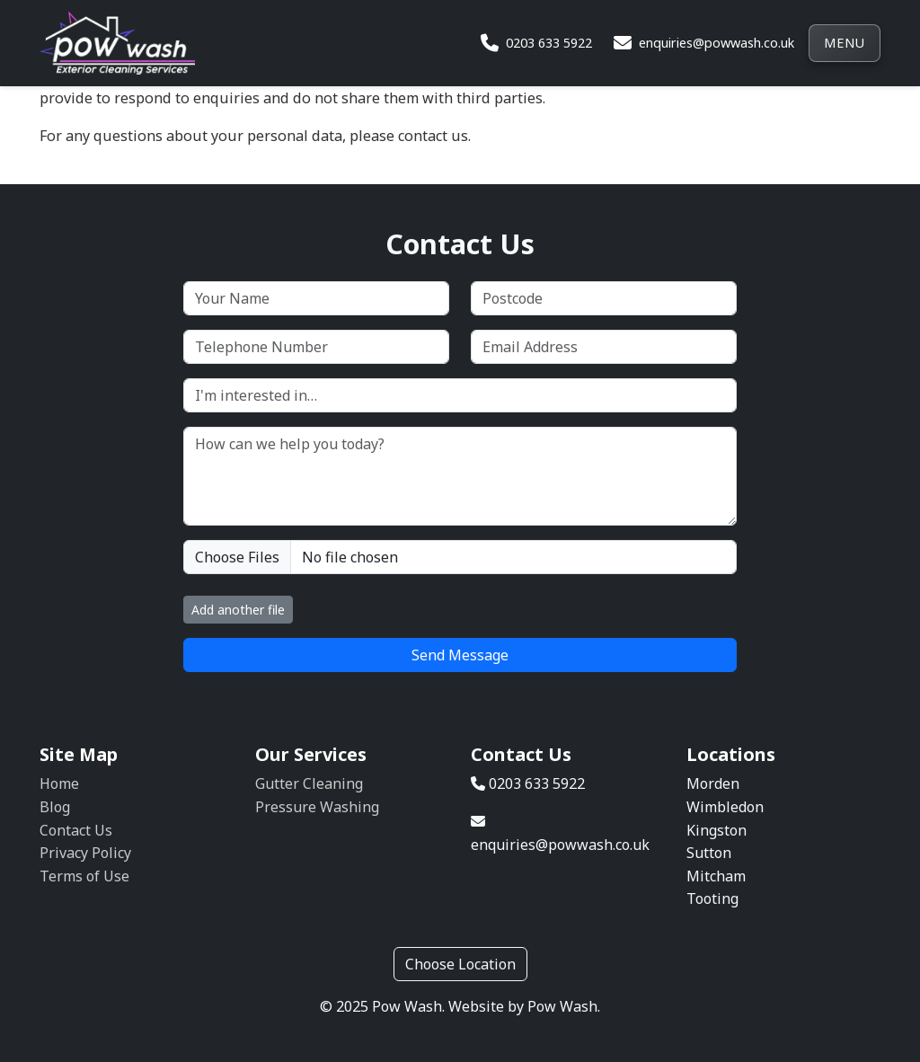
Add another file (238, 609)
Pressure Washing (317, 807)
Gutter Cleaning (309, 783)
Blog (55, 807)
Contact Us (76, 830)
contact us (433, 136)
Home (59, 783)
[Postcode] (604, 298)
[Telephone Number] (316, 347)
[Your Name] (316, 298)
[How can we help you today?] (460, 476)
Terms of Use (84, 876)
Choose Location (460, 964)
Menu (844, 42)
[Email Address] (604, 347)
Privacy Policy (85, 853)
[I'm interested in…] (460, 395)
